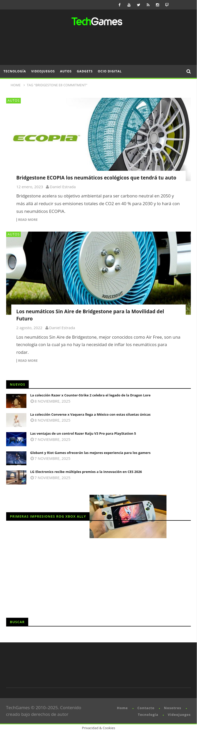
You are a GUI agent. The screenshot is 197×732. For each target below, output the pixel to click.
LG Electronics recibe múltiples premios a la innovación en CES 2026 (86, 471)
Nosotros (172, 708)
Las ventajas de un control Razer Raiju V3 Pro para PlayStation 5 (83, 433)
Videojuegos (43, 71)
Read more (28, 220)
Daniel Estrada (63, 186)
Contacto (146, 708)
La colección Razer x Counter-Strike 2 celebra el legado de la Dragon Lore (90, 395)
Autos (66, 71)
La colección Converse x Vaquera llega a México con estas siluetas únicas (90, 414)
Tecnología (15, 71)
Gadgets (85, 71)
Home (122, 708)
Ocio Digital (110, 71)
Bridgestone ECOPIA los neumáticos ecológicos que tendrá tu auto (96, 177)
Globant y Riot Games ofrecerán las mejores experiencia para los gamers (90, 452)
